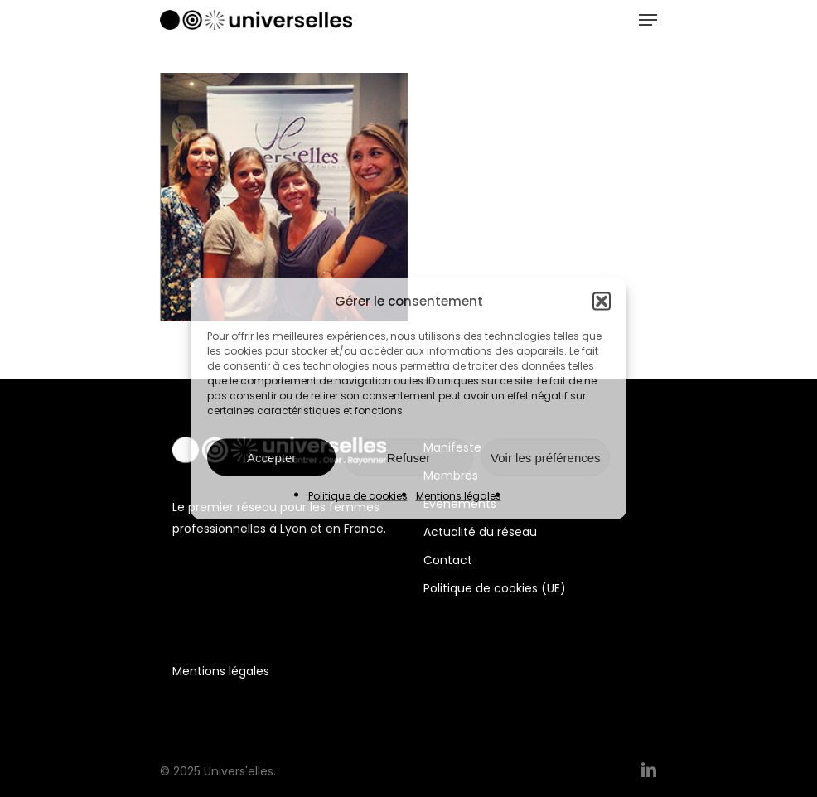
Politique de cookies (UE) (494, 588)
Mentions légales (458, 496)
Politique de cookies (358, 496)
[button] (601, 301)
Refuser (409, 457)
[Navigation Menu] (648, 20)
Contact (447, 560)
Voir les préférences (546, 457)
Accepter (271, 457)
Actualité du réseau (480, 532)
